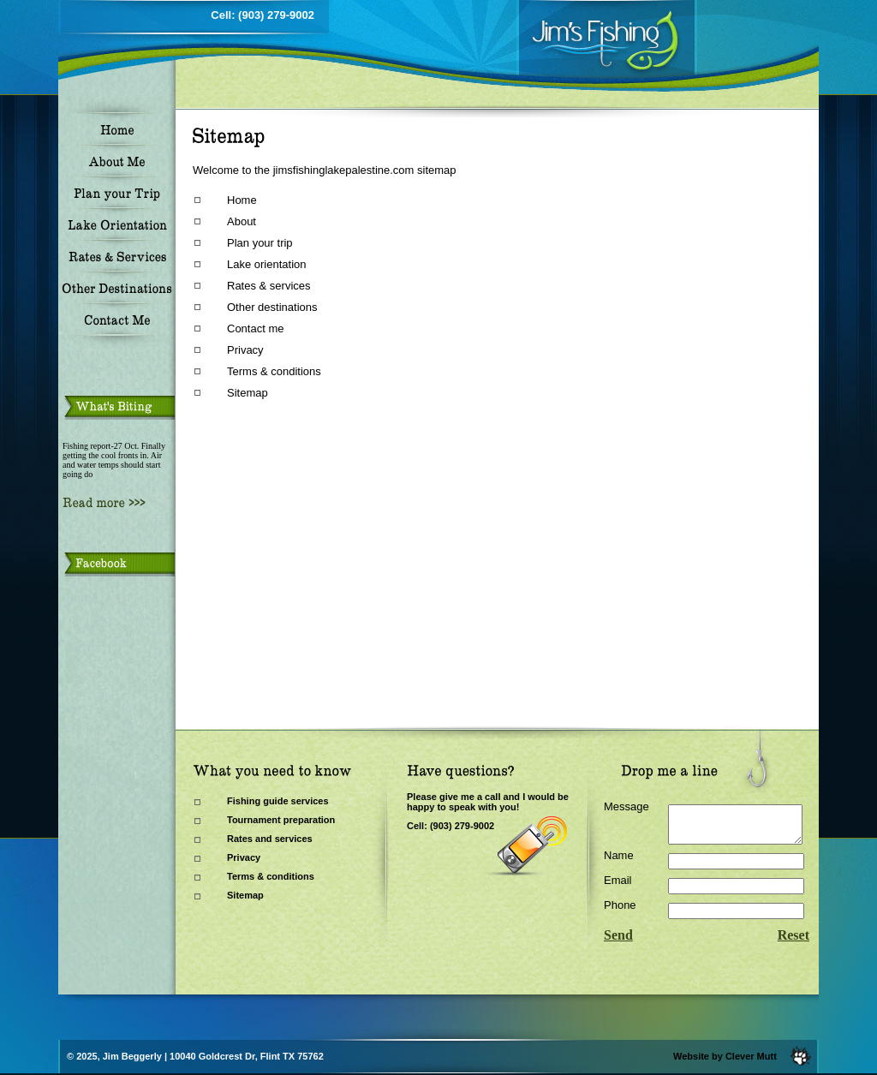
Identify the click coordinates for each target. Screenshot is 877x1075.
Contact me (255, 328)
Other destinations (272, 307)
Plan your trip (260, 242)
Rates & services (269, 285)
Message (626, 806)
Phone (620, 912)
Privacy (245, 349)
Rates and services (270, 838)
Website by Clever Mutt (725, 1056)
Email (618, 887)
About (241, 221)
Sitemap (247, 392)
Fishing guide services (278, 801)
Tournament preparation (281, 820)
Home (242, 200)
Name (619, 863)
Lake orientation (267, 264)
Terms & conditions (274, 371)
